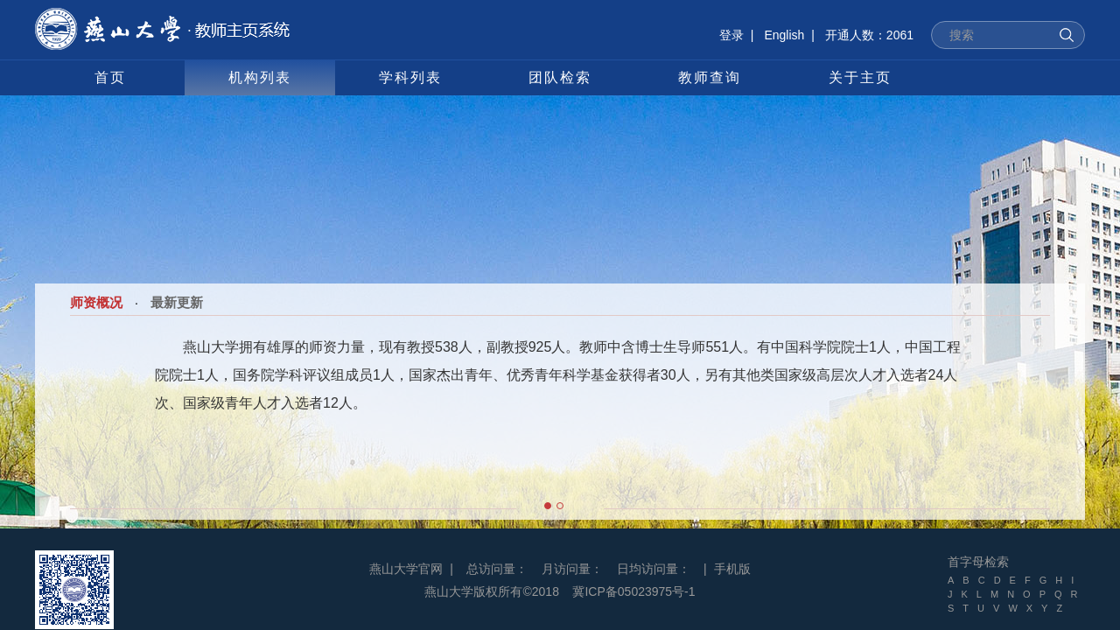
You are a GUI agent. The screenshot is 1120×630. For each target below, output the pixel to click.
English (784, 35)
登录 (731, 35)
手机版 (732, 569)
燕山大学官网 (406, 569)
